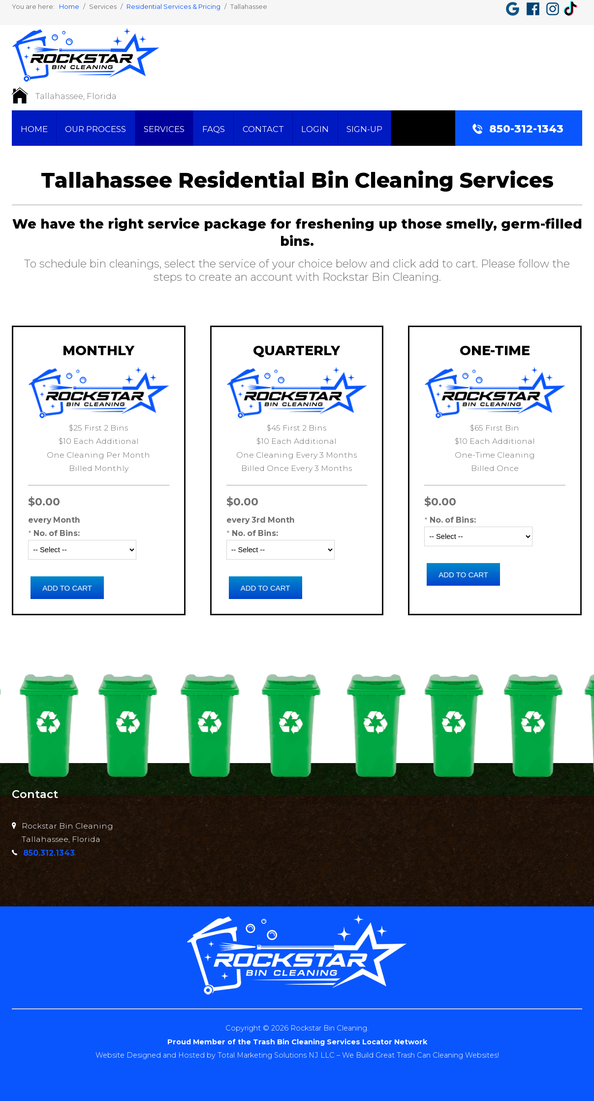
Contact (263, 129)
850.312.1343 (49, 853)
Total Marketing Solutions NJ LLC (276, 1054)
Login (315, 129)
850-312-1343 (526, 128)
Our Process (95, 129)
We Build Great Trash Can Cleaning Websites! (420, 1054)
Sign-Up (364, 129)
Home (34, 129)
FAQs (213, 129)
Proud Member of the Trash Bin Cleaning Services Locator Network (297, 1041)
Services (164, 129)
